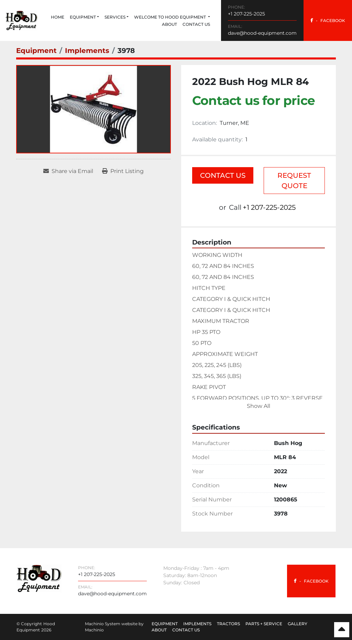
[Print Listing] (123, 171)
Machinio (94, 629)
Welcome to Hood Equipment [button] (170, 17)
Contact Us (196, 24)
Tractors (228, 623)
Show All (258, 406)
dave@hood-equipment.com (262, 33)
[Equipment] (36, 50)
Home (57, 17)
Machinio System (102, 623)
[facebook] (328, 20)
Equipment (83, 17)
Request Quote (294, 180)
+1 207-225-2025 (246, 14)
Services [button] (114, 17)
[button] (84, 17)
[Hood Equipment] (39, 578)
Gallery (297, 623)
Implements (197, 623)
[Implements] (87, 50)
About (169, 24)
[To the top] (341, 629)
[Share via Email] (68, 171)
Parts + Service (263, 623)
